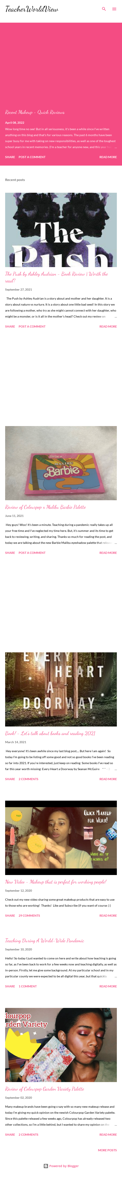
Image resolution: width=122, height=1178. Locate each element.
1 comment (28, 986)
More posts (107, 1150)
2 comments (28, 779)
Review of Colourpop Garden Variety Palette (44, 1089)
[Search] (104, 7)
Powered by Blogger (61, 1166)
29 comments (29, 915)
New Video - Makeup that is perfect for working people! (55, 882)
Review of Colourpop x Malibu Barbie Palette (45, 507)
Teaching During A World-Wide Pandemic (44, 940)
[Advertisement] (61, 378)
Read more (108, 157)
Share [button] (10, 157)
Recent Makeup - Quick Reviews (35, 112)
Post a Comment (32, 157)
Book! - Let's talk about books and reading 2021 (50, 733)
